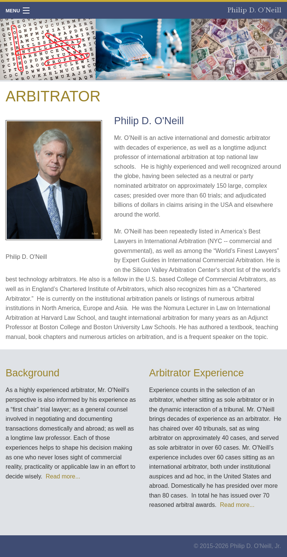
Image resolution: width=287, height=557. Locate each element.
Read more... (63, 476)
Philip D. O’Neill (254, 10)
